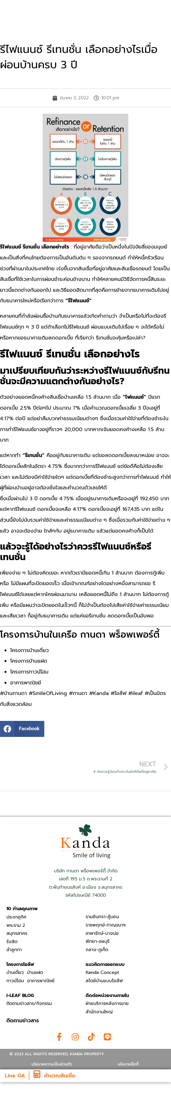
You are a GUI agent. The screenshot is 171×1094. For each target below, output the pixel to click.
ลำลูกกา (14, 949)
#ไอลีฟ (118, 693)
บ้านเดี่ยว (15, 972)
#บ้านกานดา (13, 693)
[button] (22, 729)
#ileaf (135, 693)
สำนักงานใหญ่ (99, 1011)
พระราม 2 (15, 925)
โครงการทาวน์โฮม (29, 672)
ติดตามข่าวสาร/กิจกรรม (29, 1003)
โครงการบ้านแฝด (28, 661)
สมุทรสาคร (16, 933)
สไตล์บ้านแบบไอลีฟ (104, 980)
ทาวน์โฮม (15, 980)
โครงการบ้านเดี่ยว (29, 650)
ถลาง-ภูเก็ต (97, 949)
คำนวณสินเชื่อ (59, 1076)
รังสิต (11, 941)
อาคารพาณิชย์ (25, 683)
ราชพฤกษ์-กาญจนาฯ (105, 925)
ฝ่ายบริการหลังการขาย (107, 1003)
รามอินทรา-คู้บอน (102, 916)
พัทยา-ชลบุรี (97, 941)
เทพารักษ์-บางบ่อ (102, 933)
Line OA (15, 1076)
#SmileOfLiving (48, 693)
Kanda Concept (102, 972)
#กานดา (78, 693)
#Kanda (99, 693)
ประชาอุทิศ (16, 917)
